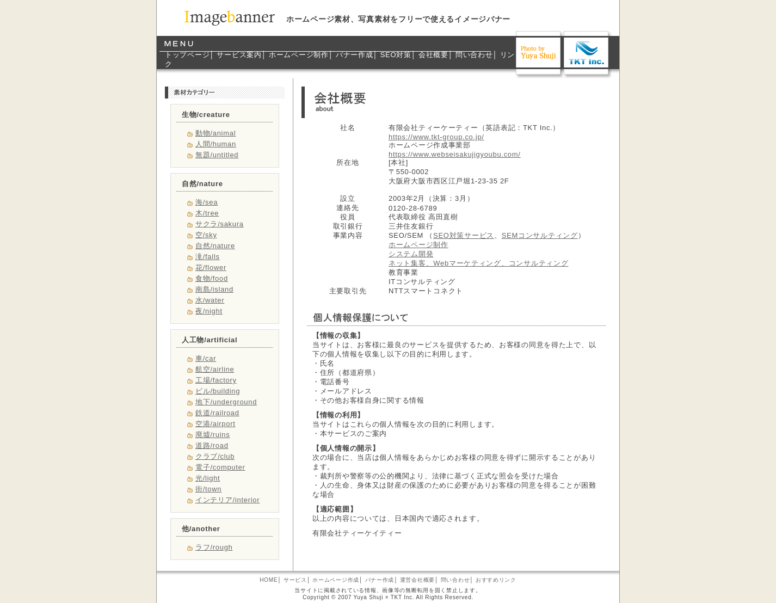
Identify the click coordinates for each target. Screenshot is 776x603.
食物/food (211, 278)
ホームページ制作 (299, 55)
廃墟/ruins (212, 434)
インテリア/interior (227, 500)
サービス (295, 580)
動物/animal (215, 133)
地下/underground (226, 402)
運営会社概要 (417, 580)
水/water (209, 300)
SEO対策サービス (463, 235)
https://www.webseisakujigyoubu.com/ (455, 154)
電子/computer (220, 467)
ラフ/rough (214, 547)
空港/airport (215, 424)
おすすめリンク (496, 580)
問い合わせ (474, 55)
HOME (269, 580)
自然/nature (215, 246)
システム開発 (411, 254)
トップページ (187, 55)
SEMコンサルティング (540, 235)
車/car (205, 358)
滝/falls (207, 257)
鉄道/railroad (217, 413)
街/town (208, 489)
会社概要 (433, 55)
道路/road (212, 445)
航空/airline (214, 369)
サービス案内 (239, 55)
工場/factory (216, 380)
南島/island (214, 289)
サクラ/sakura (219, 224)
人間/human (215, 144)
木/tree (207, 213)
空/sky (206, 235)
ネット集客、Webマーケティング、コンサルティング (478, 263)
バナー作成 (354, 55)
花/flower (210, 267)
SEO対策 (395, 55)
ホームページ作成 (335, 580)
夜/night (209, 311)
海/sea (206, 202)
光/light (207, 478)
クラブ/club (215, 456)
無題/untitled (216, 155)
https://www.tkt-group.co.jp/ (436, 137)
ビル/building (217, 391)
